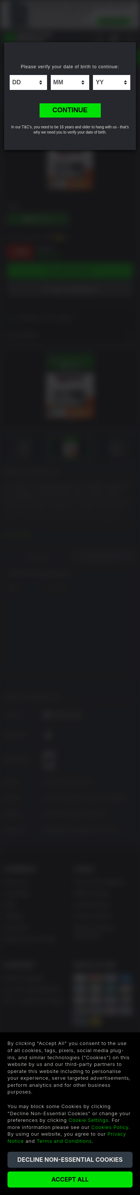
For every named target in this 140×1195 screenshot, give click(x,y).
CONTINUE (70, 110)
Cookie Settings (89, 1120)
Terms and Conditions (64, 1141)
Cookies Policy (109, 1127)
